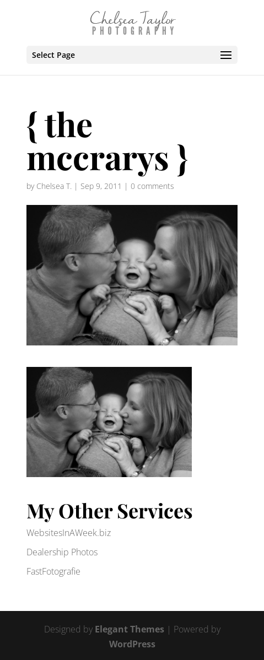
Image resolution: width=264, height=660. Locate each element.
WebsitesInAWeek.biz (68, 533)
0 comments (152, 186)
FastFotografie (53, 571)
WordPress (132, 644)
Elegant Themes (129, 629)
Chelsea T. (54, 186)
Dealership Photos (62, 552)
